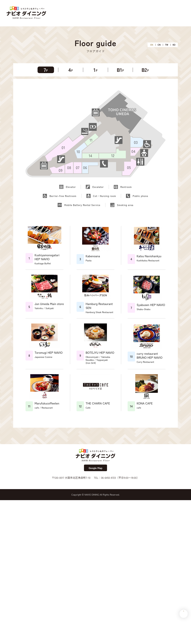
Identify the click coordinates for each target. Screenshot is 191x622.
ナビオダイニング (26, 13)
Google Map (95, 468)
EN (151, 44)
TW (166, 44)
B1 (120, 70)
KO (174, 44)
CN (159, 44)
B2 (145, 70)
